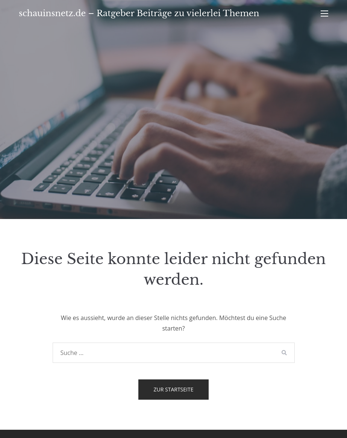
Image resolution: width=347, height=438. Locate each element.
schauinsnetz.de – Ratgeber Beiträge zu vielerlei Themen (139, 13)
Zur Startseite (174, 389)
